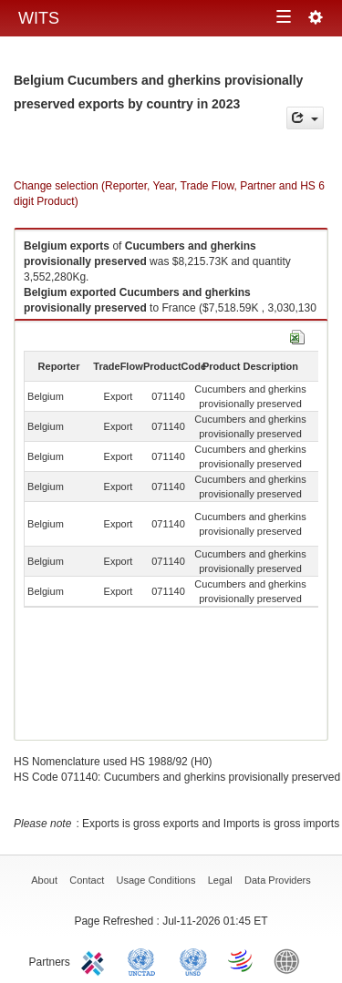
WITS (38, 18)
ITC (96, 960)
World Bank (291, 960)
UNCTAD (145, 960)
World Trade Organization (241, 960)
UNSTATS (193, 960)
